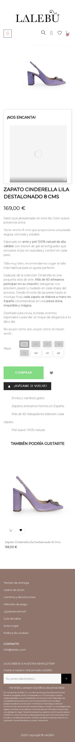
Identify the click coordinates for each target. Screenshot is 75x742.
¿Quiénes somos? (15, 611)
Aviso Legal (11, 625)
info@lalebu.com (15, 649)
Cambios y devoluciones (19, 597)
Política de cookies (16, 632)
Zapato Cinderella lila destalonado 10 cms (32, 542)
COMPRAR (23, 372)
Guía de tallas (12, 618)
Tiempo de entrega (16, 582)
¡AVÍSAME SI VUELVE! (27, 386)
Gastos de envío (14, 589)
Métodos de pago (15, 604)
